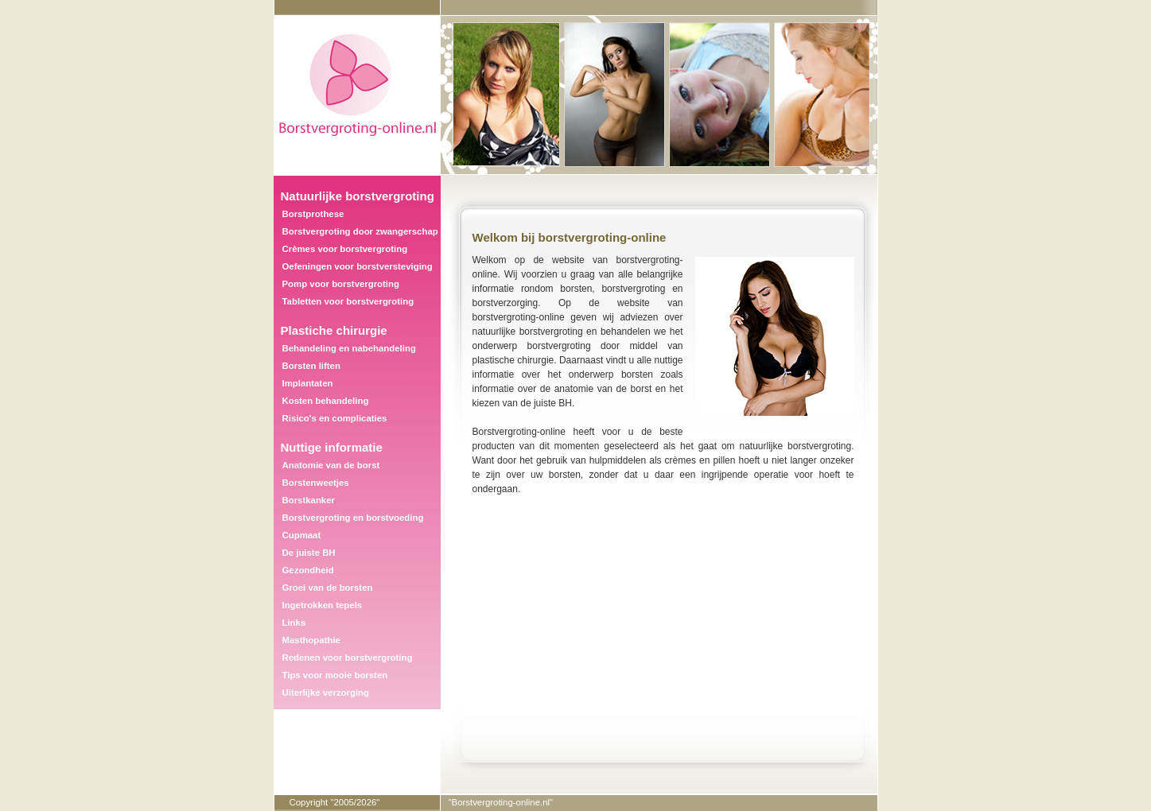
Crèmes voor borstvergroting (345, 249)
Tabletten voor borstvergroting (348, 301)
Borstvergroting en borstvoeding (353, 517)
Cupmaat (301, 535)
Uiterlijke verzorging (326, 692)
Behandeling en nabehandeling (349, 348)
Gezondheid (308, 570)
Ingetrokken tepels (322, 605)
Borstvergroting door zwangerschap (360, 231)
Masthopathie (311, 640)
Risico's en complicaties (334, 418)
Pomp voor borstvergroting (340, 284)
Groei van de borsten (327, 587)
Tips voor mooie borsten (335, 675)
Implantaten (307, 383)
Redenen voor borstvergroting (347, 657)
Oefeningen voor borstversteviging (357, 266)
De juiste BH (309, 552)
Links (294, 622)
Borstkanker (308, 500)
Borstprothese (313, 214)
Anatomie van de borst (331, 465)
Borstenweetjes (315, 482)
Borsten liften (311, 366)
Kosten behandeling (325, 401)
